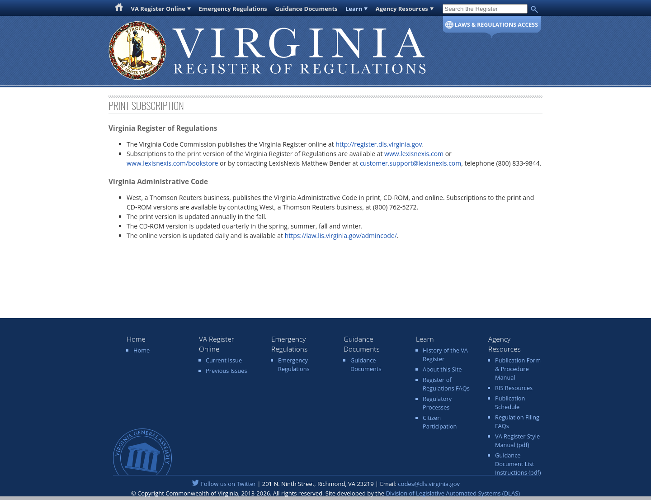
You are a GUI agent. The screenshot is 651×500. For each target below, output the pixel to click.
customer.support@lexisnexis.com (410, 163)
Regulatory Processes (437, 403)
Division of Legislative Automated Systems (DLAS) (453, 493)
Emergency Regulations (232, 9)
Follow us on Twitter (228, 484)
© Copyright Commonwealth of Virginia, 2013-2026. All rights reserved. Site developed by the (325, 493)
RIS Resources (514, 388)
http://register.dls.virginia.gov (378, 144)
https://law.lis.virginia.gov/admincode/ (341, 235)
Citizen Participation (440, 422)
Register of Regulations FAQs (446, 384)
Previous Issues (226, 371)
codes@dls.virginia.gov (429, 484)
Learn (353, 9)
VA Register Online (158, 9)
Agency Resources (402, 9)
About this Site (442, 369)
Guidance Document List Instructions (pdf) (518, 463)
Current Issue (224, 360)
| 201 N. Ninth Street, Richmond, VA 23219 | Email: (325, 484)
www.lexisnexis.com (413, 153)
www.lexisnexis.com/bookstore (172, 163)
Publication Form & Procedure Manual (518, 368)
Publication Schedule (510, 402)
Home (141, 350)
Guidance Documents (306, 9)
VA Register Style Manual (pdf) (517, 440)
